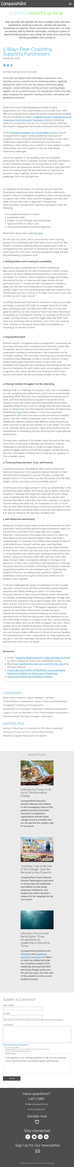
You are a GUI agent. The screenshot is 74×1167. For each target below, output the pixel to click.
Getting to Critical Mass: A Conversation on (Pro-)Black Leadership (32, 728)
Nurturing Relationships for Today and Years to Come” (43, 657)
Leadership (36, 709)
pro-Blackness (25, 713)
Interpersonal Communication (16, 709)
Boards (21, 698)
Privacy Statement (36, 1109)
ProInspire (26, 954)
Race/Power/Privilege (44, 713)
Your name (9, 1005)
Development (26, 701)
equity (37, 701)
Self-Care (24, 716)
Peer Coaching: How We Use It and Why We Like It (39, 664)
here (39, 233)
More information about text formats (14, 1044)
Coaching (48, 698)
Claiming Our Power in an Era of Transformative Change (27, 732)
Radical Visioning (10, 716)
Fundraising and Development (28, 705)
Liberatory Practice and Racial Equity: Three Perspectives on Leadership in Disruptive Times (35, 939)
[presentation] (23, 1067)
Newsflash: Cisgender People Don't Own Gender (24, 736)
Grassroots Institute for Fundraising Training (29, 676)
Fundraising (8, 705)
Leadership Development (55, 709)
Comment (8, 1025)
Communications (10, 701)
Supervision (46, 716)
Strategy (34, 716)
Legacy (6, 713)
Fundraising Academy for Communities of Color (33, 132)
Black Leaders (9, 698)
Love (14, 713)
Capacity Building (34, 698)
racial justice (61, 713)
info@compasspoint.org (36, 1104)
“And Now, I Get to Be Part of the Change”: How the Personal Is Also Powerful (36, 869)
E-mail (7, 1013)
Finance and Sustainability (54, 701)
